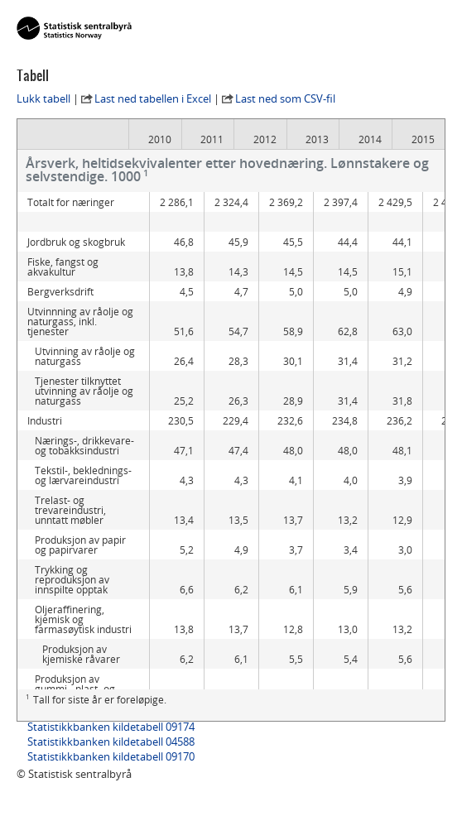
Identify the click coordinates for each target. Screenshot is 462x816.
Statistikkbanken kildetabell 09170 (111, 756)
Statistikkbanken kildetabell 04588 (111, 741)
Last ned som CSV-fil (285, 98)
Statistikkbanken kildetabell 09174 (111, 726)
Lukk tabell (43, 98)
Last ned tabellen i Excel (152, 98)
